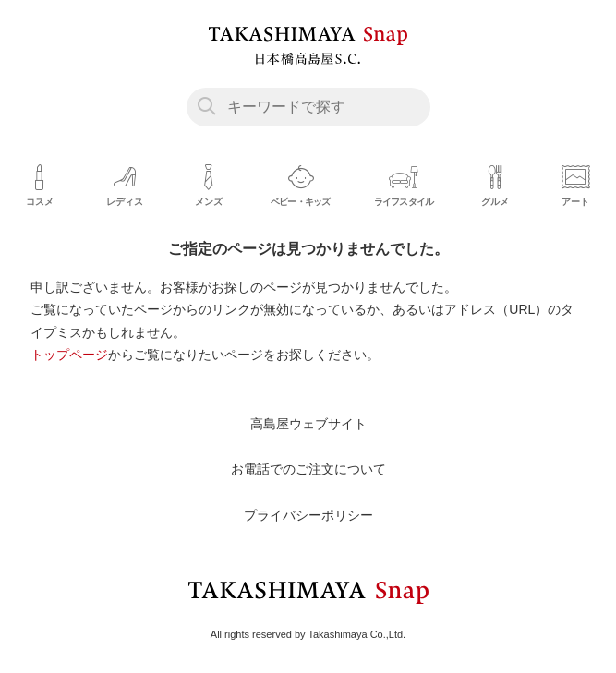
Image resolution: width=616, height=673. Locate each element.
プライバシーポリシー (308, 515)
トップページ (69, 354)
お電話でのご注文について (308, 469)
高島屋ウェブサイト (308, 423)
